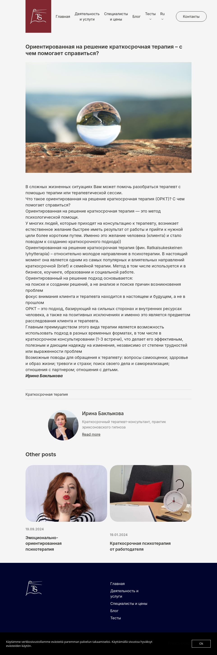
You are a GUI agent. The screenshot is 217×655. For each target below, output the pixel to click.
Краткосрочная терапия (46, 394)
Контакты (191, 16)
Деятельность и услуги (87, 16)
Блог (136, 16)
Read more (91, 434)
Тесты (115, 618)
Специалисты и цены (116, 16)
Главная (63, 16)
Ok (201, 644)
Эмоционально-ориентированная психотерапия (43, 543)
